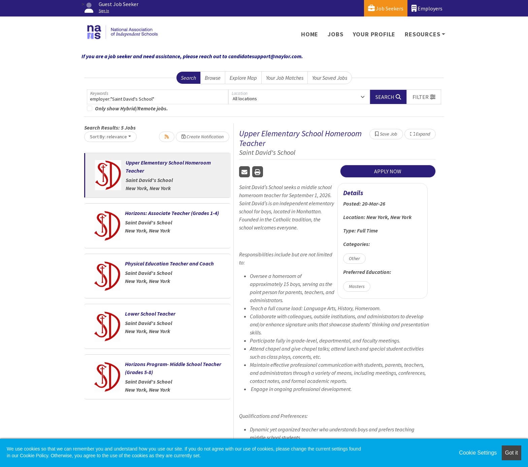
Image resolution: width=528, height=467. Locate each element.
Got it (511, 453)
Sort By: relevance (108, 137)
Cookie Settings (478, 453)
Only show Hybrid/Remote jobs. (131, 108)
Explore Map (243, 77)
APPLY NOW (387, 171)
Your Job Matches (284, 77)
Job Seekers (385, 8)
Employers (426, 8)
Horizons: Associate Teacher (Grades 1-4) (172, 213)
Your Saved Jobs (329, 77)
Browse (213, 77)
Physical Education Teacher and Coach (169, 263)
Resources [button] (422, 34)
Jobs (335, 34)
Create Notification (203, 137)
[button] (424, 96)
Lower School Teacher (150, 313)
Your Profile (374, 34)
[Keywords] (157, 96)
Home (309, 34)
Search (188, 77)
